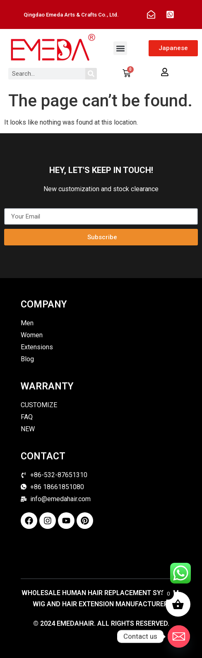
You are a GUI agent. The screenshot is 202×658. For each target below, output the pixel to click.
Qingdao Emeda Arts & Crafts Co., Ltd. (71, 15)
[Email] (179, 636)
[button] (120, 48)
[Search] (91, 73)
